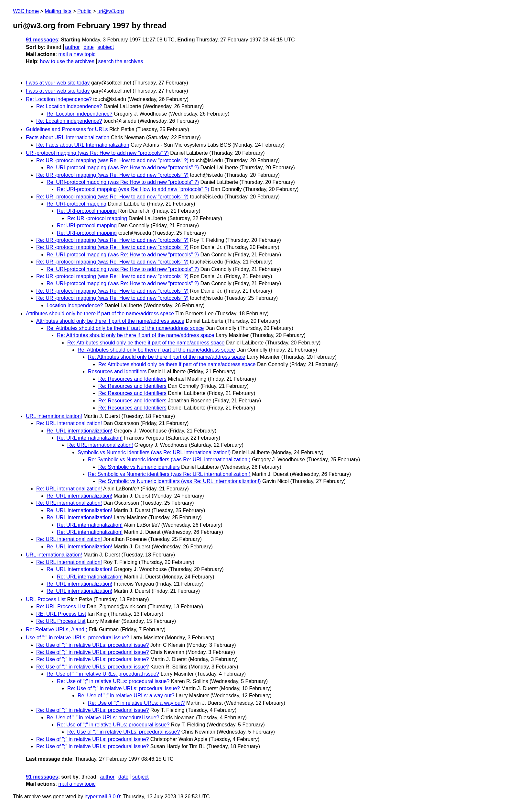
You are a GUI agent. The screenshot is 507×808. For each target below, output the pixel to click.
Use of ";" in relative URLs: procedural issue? (77, 637)
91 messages (42, 39)
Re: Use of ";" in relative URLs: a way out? (126, 695)
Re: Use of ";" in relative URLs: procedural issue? (92, 645)
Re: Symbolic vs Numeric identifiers (139, 467)
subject (105, 47)
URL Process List (46, 599)
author (72, 47)
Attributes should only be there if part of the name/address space (100, 313)
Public (84, 11)
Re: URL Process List (60, 606)
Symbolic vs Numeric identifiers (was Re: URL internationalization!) (154, 452)
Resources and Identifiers (117, 371)
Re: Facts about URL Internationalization (82, 145)
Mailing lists (58, 11)
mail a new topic (76, 54)
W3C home (26, 11)
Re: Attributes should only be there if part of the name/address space (125, 328)
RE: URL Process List (61, 614)
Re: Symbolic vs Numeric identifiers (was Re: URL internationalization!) (169, 459)
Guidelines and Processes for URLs (67, 129)
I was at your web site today (58, 82)
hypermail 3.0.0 (102, 796)
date (88, 47)
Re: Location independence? (59, 99)
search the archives (120, 61)
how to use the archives (67, 61)
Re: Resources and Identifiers (132, 379)
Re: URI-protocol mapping (76, 204)
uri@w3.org (110, 11)
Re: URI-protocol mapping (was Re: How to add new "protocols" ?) (112, 160)
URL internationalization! (54, 416)
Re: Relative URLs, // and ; (56, 629)
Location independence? (75, 305)
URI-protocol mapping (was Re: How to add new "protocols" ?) (97, 153)
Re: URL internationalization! (69, 423)
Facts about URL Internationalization (67, 137)
